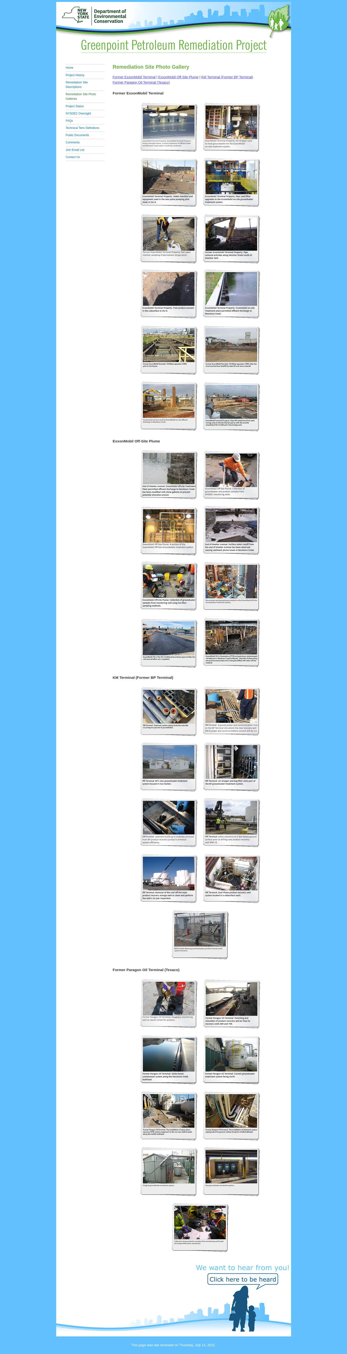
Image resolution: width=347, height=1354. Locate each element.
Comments (73, 142)
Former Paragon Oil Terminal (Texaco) (141, 82)
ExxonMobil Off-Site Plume (178, 77)
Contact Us (73, 157)
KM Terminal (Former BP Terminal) (227, 77)
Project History (75, 75)
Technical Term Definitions (82, 128)
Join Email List (75, 150)
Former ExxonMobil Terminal (134, 77)
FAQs (69, 120)
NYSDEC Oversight (78, 113)
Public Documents (77, 135)
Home (69, 67)
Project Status (75, 106)
